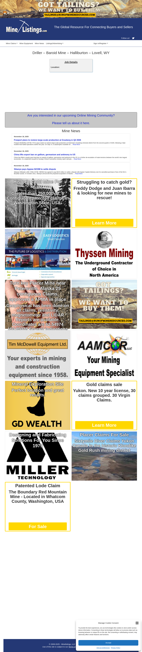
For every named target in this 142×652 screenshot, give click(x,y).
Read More (76, 144)
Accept (108, 643)
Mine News (39, 43)
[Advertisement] (71, 550)
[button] (137, 623)
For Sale (38, 526)
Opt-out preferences (103, 648)
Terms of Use (74, 647)
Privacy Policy (115, 648)
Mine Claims (11, 43)
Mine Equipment (26, 43)
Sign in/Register (99, 43)
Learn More (104, 222)
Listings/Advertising (54, 43)
